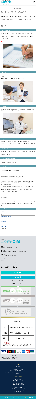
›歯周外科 (16, 386)
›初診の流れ (15, 369)
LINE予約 (18, 397)
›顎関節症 (20, 387)
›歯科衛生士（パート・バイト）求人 (25, 372)
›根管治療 (20, 386)
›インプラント (20, 381)
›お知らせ (21, 370)
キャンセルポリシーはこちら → (18, 280)
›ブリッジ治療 (16, 383)
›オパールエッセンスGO (16, 390)
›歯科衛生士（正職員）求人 (12, 372)
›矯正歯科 (15, 381)
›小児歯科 (23, 390)
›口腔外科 (16, 387)
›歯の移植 (21, 383)
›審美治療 (15, 380)
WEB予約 (31, 397)
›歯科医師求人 (3, 372)
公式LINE (18, 277)
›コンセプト (20, 366)
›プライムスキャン (21, 368)
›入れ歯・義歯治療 (15, 384)
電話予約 (6, 397)
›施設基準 (16, 370)
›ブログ (24, 370)
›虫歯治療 (16, 379)
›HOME (15, 366)
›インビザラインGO (18, 391)
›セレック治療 (22, 388)
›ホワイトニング (20, 380)
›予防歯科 (20, 379)
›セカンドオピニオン (15, 388)
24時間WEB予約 (18, 272)
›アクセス (12, 370)
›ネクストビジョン (14, 368)
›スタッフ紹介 (20, 369)
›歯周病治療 (21, 384)
